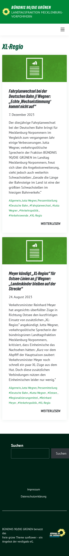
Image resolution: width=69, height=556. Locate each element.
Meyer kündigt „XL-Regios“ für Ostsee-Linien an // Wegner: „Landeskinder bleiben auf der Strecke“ (32, 281)
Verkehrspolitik (29, 210)
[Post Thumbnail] (34, 68)
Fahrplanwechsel (41, 205)
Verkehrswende (19, 215)
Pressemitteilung (47, 200)
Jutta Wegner (29, 200)
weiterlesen (50, 223)
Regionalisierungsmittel (24, 398)
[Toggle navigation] (62, 29)
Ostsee (53, 393)
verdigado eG (25, 541)
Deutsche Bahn (19, 205)
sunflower (30, 537)
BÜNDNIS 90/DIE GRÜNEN (31, 7)
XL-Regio (36, 215)
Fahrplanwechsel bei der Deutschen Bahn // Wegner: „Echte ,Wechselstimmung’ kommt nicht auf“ (30, 99)
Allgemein (15, 200)
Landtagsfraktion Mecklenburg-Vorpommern (37, 14)
